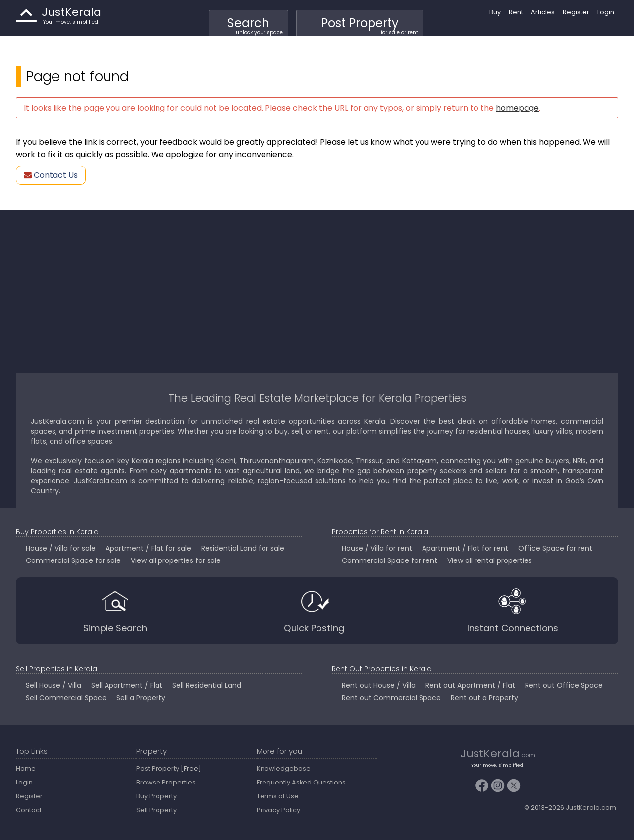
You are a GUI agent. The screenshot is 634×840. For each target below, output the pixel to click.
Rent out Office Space (564, 685)
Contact (29, 810)
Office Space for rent (555, 548)
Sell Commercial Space (66, 698)
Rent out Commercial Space (391, 698)
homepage (517, 107)
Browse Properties (166, 782)
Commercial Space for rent (389, 560)
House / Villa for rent (377, 548)
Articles (543, 12)
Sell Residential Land (206, 685)
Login (605, 12)
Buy (495, 12)
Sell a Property (140, 698)
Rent (516, 12)
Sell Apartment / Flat (126, 685)
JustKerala (26, 15)
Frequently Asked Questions (301, 782)
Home (26, 768)
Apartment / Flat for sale (148, 548)
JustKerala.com (591, 807)
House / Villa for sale (61, 548)
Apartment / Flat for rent (465, 548)
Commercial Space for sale (73, 560)
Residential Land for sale (242, 548)
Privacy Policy (278, 810)
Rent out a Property (484, 698)
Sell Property (156, 810)
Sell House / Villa (53, 685)
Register (576, 12)
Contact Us (51, 175)
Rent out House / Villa (379, 685)
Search (255, 25)
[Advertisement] (317, 291)
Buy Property (156, 796)
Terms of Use (278, 796)
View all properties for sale (176, 560)
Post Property (369, 25)
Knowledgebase (284, 768)
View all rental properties (489, 560)
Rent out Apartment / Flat (470, 685)
